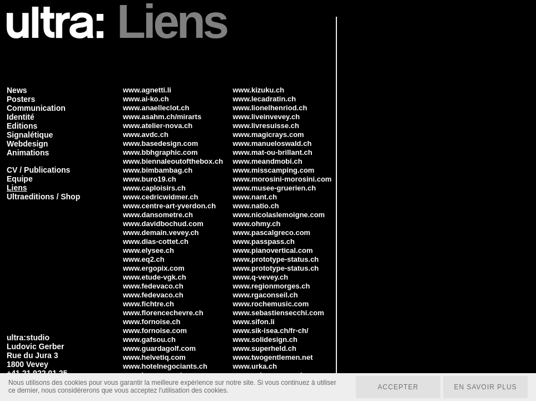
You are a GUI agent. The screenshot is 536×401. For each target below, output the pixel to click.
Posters (21, 99)
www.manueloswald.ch (272, 143)
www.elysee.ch (148, 250)
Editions (22, 125)
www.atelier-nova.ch (157, 125)
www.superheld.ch (264, 348)
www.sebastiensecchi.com (278, 313)
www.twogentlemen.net (273, 357)
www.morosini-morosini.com (282, 179)
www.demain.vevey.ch (161, 232)
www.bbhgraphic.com (160, 152)
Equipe (20, 178)
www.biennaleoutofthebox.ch (173, 161)
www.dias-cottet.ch (155, 241)
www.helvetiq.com (154, 357)
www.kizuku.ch (259, 90)
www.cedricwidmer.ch (160, 197)
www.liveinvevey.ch (266, 117)
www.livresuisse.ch (266, 125)
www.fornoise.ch (152, 321)
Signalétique (30, 134)
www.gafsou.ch (149, 339)
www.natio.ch (256, 206)
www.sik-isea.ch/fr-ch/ (271, 330)
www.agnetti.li (147, 90)
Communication (36, 108)
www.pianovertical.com (273, 250)
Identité (20, 117)
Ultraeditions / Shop (43, 196)
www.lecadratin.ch (264, 99)
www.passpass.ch (264, 241)
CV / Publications (38, 169)
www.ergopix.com (154, 268)
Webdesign (27, 143)
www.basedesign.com (160, 143)
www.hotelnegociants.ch (165, 366)
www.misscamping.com (274, 170)
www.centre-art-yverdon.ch (169, 206)
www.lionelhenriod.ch (270, 108)
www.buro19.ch (149, 179)
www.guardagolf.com (159, 348)
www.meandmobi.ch (267, 161)
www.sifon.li (254, 321)
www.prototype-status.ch (276, 259)
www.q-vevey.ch (261, 277)
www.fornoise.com (155, 330)
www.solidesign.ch (265, 339)
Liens (17, 187)
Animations (28, 152)
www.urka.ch (255, 366)
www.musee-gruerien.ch (274, 188)
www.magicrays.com (268, 134)
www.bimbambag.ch (157, 170)
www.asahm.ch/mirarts (162, 117)
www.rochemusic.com (271, 304)
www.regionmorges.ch (271, 286)
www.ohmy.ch (257, 223)
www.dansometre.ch (158, 215)
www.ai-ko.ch (146, 99)
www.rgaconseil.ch (265, 295)
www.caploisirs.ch (154, 188)
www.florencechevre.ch (163, 313)
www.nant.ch (255, 197)
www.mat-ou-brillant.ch (272, 152)
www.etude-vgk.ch (154, 277)
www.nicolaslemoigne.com (279, 215)
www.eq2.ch (144, 259)
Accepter (398, 387)
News (17, 90)
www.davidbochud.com (163, 223)
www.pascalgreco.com (272, 232)
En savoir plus (485, 387)
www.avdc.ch (145, 134)
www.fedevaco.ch (153, 286)
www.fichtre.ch (148, 304)
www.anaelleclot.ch (156, 108)
